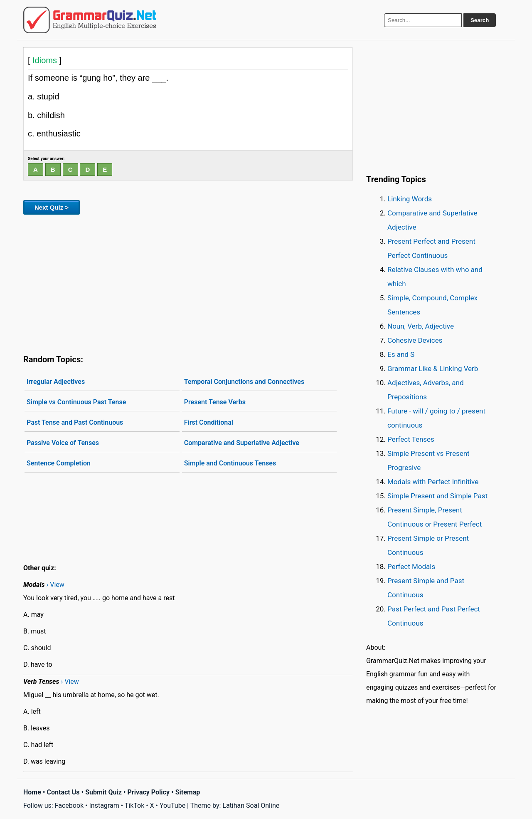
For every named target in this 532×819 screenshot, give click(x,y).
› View (55, 585)
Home (32, 792)
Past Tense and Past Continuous (75, 422)
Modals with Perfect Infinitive (432, 482)
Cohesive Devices (415, 340)
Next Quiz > (51, 207)
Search (479, 20)
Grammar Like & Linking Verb (432, 368)
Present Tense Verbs (215, 402)
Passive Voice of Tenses (63, 443)
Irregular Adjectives (56, 382)
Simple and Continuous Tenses (230, 463)
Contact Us (63, 792)
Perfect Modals (411, 566)
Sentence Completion (59, 463)
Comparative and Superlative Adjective (241, 443)
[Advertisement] (188, 283)
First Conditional (208, 422)
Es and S (400, 354)
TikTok (135, 805)
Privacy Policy (149, 792)
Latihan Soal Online (250, 805)
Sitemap (187, 792)
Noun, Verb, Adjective (420, 326)
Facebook (69, 805)
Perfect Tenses (410, 439)
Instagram (104, 805)
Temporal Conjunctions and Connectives (244, 382)
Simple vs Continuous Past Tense (76, 402)
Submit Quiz (103, 792)
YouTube (172, 805)
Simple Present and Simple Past (437, 496)
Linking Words (409, 199)
